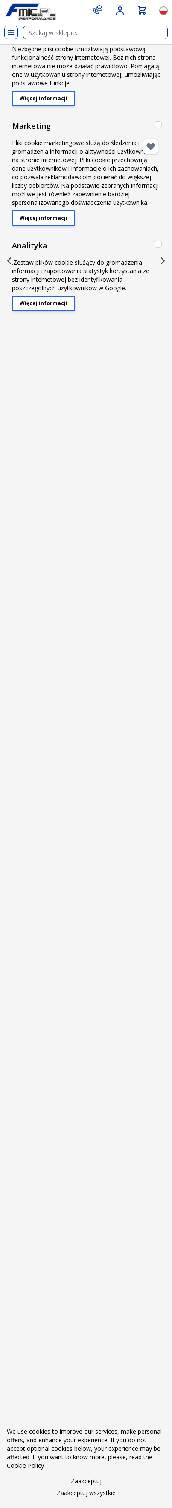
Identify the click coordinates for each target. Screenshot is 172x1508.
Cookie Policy (25, 1465)
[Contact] (98, 9)
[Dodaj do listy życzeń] (150, 146)
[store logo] (30, 11)
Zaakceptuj (86, 1481)
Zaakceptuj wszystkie (86, 1493)
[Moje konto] (120, 11)
